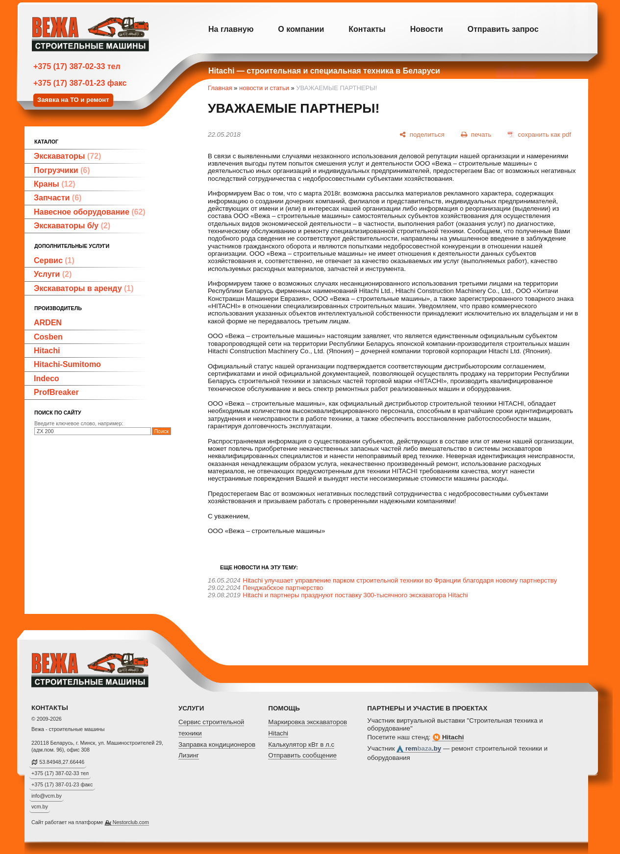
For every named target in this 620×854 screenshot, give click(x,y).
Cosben (48, 337)
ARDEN (48, 322)
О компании (301, 29)
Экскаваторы (67, 156)
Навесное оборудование (90, 212)
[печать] (476, 134)
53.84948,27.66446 (61, 762)
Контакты (366, 29)
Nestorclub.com (131, 822)
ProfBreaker (56, 392)
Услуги (53, 274)
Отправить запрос (503, 29)
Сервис (54, 260)
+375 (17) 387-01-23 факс (79, 83)
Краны (54, 184)
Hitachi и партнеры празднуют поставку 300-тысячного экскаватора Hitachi (355, 595)
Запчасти (57, 198)
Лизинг (188, 755)
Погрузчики (62, 170)
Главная (220, 88)
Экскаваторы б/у (72, 225)
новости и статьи (264, 88)
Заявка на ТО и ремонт (73, 99)
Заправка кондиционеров (216, 744)
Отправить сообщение (302, 755)
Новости (426, 29)
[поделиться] (422, 134)
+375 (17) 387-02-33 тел (77, 66)
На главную (230, 29)
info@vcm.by (46, 796)
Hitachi (47, 350)
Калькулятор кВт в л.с (301, 744)
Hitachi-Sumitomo (67, 364)
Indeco (46, 378)
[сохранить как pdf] (539, 134)
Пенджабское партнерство (283, 587)
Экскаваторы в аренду (84, 288)
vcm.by (39, 806)
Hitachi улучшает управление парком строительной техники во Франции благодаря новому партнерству (400, 580)
